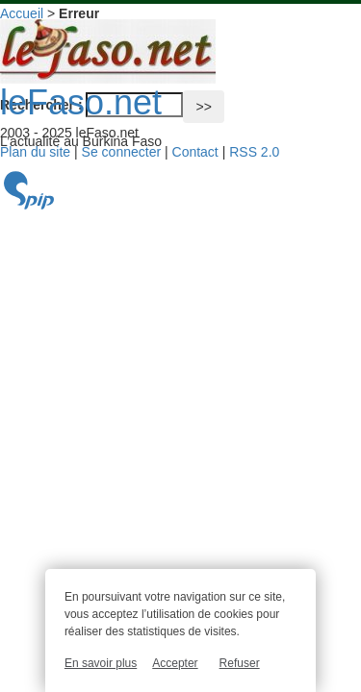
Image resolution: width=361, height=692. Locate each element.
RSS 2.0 (254, 152)
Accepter (174, 663)
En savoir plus (100, 663)
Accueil (21, 13)
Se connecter (122, 152)
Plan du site (35, 152)
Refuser (239, 663)
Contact (195, 152)
